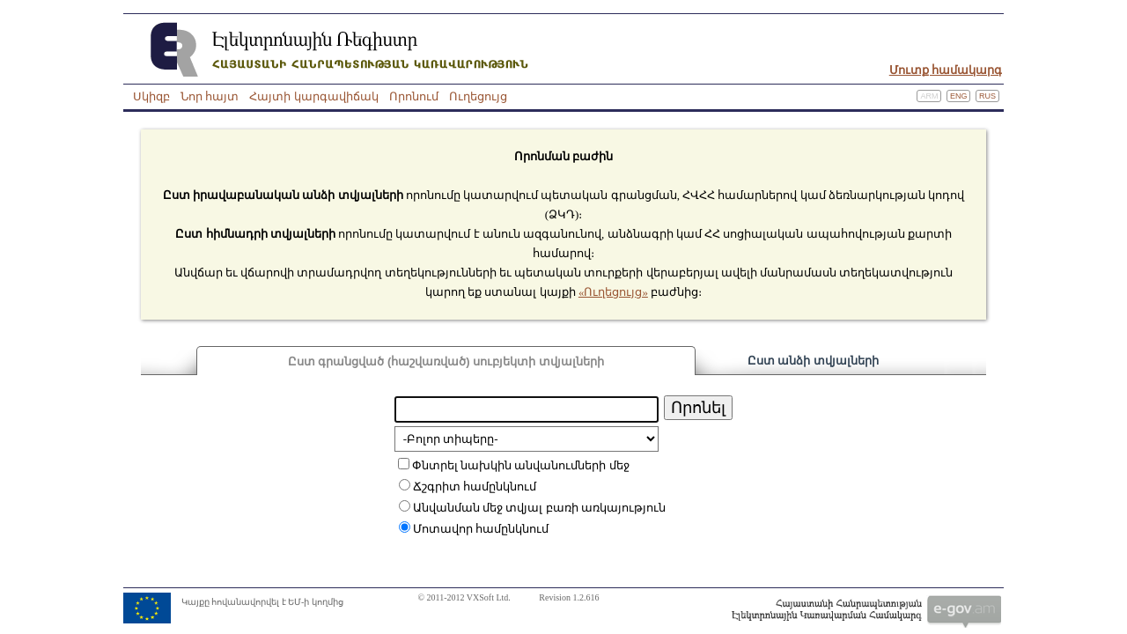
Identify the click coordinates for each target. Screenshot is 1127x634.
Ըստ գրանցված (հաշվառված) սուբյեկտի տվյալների (446, 361)
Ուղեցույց (478, 96)
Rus (987, 96)
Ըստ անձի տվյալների (813, 360)
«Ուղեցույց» (613, 292)
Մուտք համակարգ (945, 70)
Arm (929, 96)
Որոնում (413, 96)
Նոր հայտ (209, 96)
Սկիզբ (151, 96)
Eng (959, 96)
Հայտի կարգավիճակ (313, 96)
